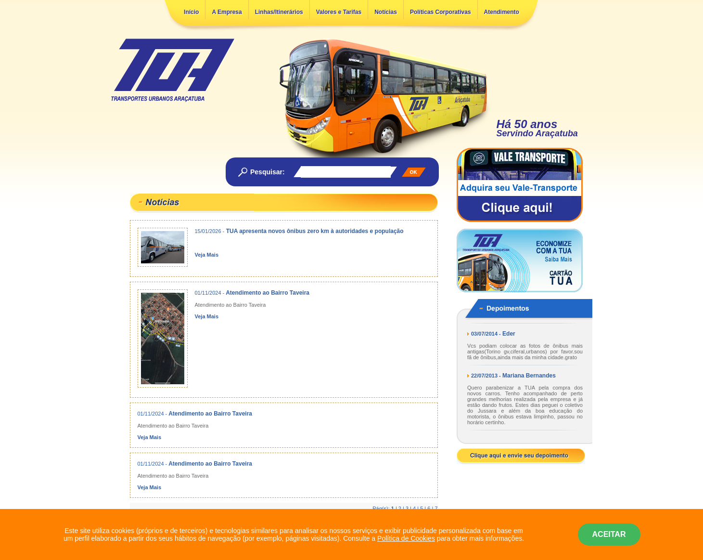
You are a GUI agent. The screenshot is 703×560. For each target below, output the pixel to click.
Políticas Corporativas (440, 12)
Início (191, 12)
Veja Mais (207, 255)
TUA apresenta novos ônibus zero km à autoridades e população (315, 231)
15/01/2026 (208, 231)
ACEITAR (609, 534)
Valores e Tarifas (339, 12)
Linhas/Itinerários (279, 12)
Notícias (385, 12)
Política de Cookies (406, 538)
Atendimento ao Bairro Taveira (267, 292)
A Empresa (227, 12)
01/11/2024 (208, 293)
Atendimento (501, 12)
